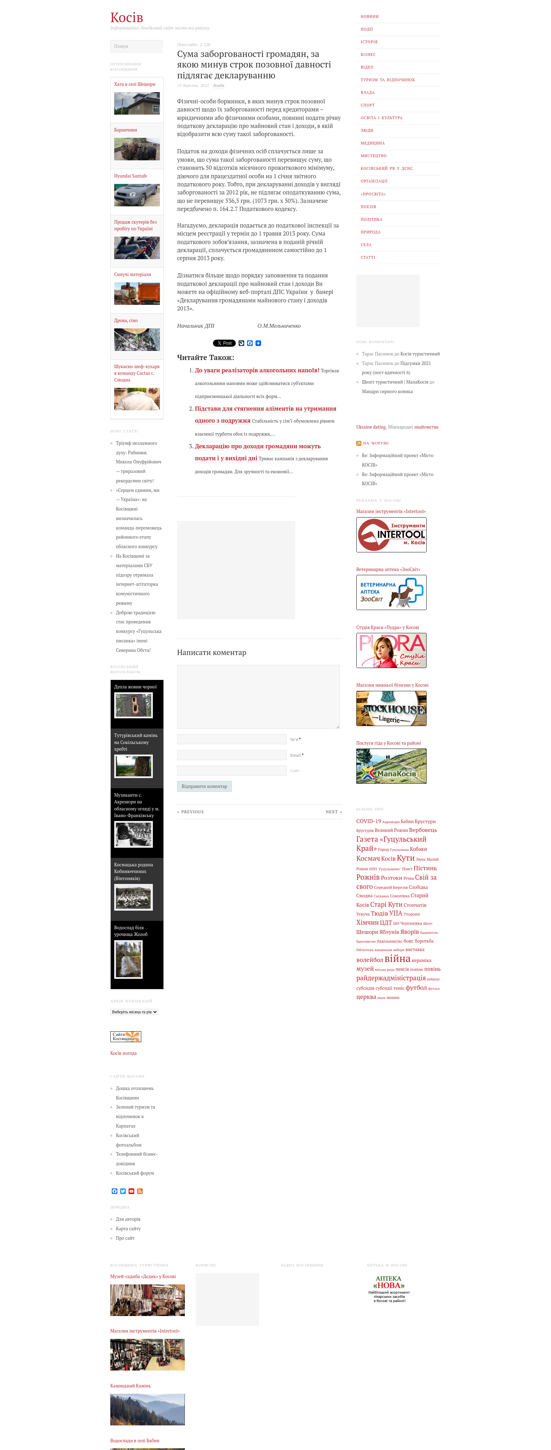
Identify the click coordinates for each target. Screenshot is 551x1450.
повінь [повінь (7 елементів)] (416, 968)
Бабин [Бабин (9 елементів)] (407, 822)
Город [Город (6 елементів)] (383, 849)
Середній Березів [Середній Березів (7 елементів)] (391, 887)
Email (297, 755)
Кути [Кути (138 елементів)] (406, 857)
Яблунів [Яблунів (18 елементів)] (389, 931)
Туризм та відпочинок (388, 79)
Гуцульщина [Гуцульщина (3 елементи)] (399, 849)
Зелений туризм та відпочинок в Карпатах (135, 1116)
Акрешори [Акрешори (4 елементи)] (391, 821)
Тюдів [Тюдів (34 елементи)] (379, 913)
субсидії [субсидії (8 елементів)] (384, 987)
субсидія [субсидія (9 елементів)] (365, 987)
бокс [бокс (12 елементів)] (408, 940)
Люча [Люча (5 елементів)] (420, 859)
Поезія (368, 206)
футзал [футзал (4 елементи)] (434, 987)
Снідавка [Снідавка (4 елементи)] (381, 895)
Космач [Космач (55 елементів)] (368, 858)
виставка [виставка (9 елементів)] (415, 949)
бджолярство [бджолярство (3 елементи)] (366, 940)
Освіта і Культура (382, 117)
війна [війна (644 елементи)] (397, 957)
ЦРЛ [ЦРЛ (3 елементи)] (396, 923)
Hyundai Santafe (130, 176)
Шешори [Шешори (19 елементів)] (367, 931)
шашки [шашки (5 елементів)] (393, 997)
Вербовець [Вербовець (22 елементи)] (423, 830)
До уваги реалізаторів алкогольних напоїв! (257, 370)
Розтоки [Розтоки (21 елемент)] (391, 877)
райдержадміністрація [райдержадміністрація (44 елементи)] (391, 977)
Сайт (294, 770)
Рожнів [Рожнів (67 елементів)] (368, 877)
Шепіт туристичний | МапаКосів (395, 382)
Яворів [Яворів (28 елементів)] (409, 931)
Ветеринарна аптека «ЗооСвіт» (388, 569)
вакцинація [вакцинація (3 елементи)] (383, 949)
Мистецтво (374, 155)
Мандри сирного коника (387, 391)
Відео (367, 67)
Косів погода (123, 1053)
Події (367, 29)
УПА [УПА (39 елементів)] (395, 913)
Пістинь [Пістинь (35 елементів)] (425, 867)
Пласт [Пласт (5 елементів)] (407, 868)
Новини (370, 16)
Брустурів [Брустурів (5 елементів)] (365, 830)
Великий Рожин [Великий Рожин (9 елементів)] (391, 830)
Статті (368, 257)
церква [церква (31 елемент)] (366, 996)
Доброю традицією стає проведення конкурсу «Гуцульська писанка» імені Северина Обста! (139, 631)
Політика (372, 219)
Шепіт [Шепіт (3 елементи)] (428, 923)
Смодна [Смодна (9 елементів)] (364, 896)
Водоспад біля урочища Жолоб (131, 931)
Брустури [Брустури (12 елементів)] (425, 821)
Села (366, 244)
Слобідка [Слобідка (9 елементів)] (418, 887)
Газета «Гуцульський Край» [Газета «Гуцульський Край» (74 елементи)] (391, 843)
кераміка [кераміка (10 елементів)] (422, 959)
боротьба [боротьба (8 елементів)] (424, 940)
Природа (371, 232)
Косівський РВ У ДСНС (387, 168)
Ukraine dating (371, 427)
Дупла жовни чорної (135, 687)
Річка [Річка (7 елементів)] (408, 878)
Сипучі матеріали (132, 274)
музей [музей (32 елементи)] (365, 968)
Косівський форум (135, 1173)
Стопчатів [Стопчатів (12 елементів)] (415, 905)
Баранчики (125, 130)
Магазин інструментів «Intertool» (391, 511)
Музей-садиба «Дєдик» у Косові (143, 1276)
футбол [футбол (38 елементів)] (416, 986)
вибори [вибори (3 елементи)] (398, 949)
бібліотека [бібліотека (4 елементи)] (365, 949)
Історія (369, 41)
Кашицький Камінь (130, 1386)
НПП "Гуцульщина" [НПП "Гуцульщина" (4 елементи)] (385, 868)
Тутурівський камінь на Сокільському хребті (136, 742)
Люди (367, 130)
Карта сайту (128, 1229)
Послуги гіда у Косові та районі (388, 743)
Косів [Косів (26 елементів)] (388, 858)
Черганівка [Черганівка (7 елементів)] (411, 922)
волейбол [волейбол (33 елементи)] (369, 959)
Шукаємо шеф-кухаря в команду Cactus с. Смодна (137, 373)
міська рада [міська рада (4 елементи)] (385, 969)
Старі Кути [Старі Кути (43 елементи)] (386, 904)
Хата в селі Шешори (134, 84)
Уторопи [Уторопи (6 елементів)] (411, 913)
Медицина (373, 143)
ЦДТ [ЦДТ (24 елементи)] (386, 922)
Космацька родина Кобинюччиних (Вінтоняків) (133, 871)
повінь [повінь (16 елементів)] (432, 968)
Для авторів (128, 1219)
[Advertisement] (388, 301)
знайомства (426, 427)
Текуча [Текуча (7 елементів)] (363, 913)
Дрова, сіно (126, 320)
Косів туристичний (420, 354)
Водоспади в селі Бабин (135, 1440)
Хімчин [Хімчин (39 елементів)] (367, 922)
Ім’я (295, 739)
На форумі (376, 443)
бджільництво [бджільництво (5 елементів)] (389, 940)
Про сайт (125, 1238)
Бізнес (368, 54)
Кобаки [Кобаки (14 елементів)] (418, 849)
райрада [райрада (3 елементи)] (433, 978)
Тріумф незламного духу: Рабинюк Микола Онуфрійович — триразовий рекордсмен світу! (138, 462)
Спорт (368, 105)
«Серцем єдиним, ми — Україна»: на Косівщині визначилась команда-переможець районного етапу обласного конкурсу (139, 518)
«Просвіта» (373, 194)
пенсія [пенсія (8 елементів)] (402, 969)
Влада (368, 92)
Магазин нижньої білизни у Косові (392, 685)
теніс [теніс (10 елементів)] (399, 987)
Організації (374, 181)
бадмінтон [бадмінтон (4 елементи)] (428, 932)
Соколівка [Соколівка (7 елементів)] (400, 895)
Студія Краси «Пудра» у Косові (387, 627)
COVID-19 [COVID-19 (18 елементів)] (368, 821)
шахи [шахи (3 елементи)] (381, 997)
